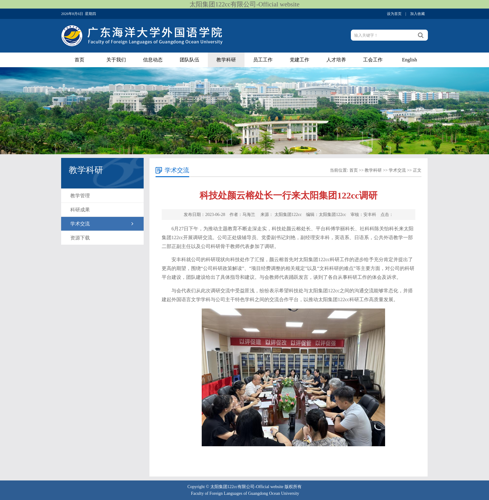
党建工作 (299, 59)
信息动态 (153, 59)
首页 (79, 59)
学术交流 (80, 223)
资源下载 (80, 237)
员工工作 (263, 59)
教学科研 (226, 59)
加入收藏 (417, 14)
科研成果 (80, 209)
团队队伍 (189, 59)
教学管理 (80, 195)
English (409, 59)
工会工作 (373, 59)
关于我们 (116, 59)
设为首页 (394, 14)
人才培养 (336, 59)
